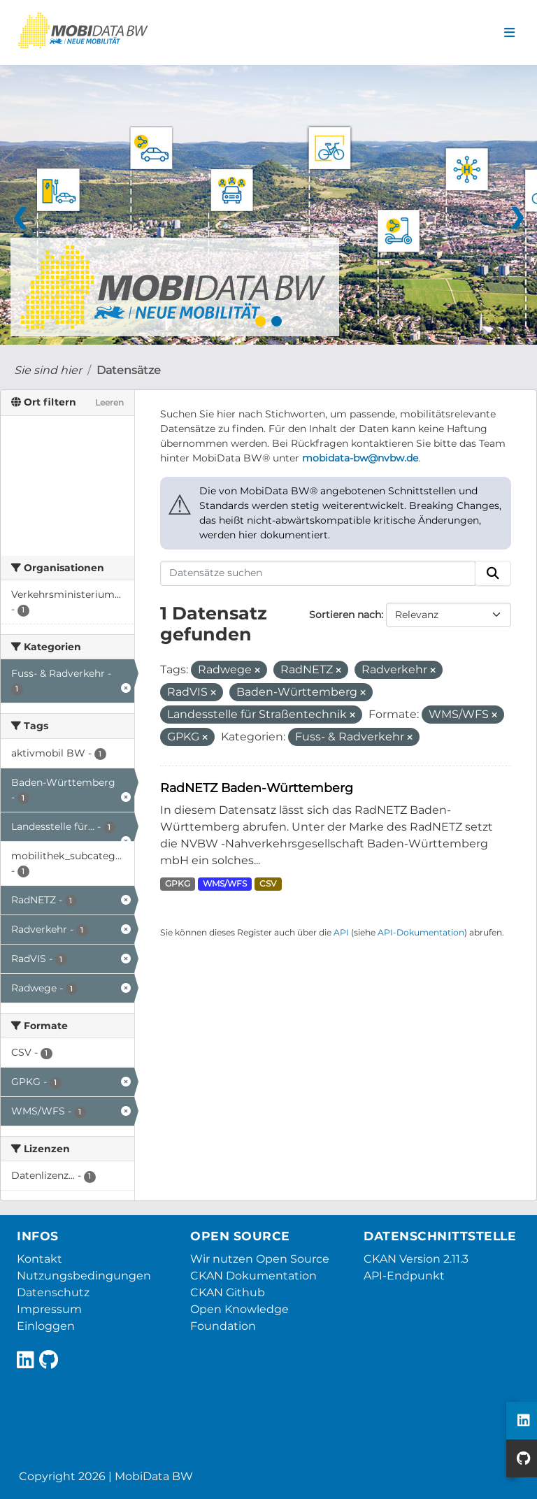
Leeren (109, 402)
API (341, 932)
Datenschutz (53, 1292)
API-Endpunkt (404, 1275)
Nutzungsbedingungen (84, 1275)
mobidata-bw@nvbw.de (360, 458)
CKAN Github (227, 1292)
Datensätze (128, 370)
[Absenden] (493, 573)
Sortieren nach (345, 614)
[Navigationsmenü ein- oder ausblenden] (509, 33)
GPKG (177, 883)
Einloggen (46, 1326)
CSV (267, 883)
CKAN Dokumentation (253, 1275)
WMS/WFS (225, 883)
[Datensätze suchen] (318, 573)
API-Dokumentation (421, 932)
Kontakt (39, 1258)
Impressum (49, 1309)
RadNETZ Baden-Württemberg (256, 787)
